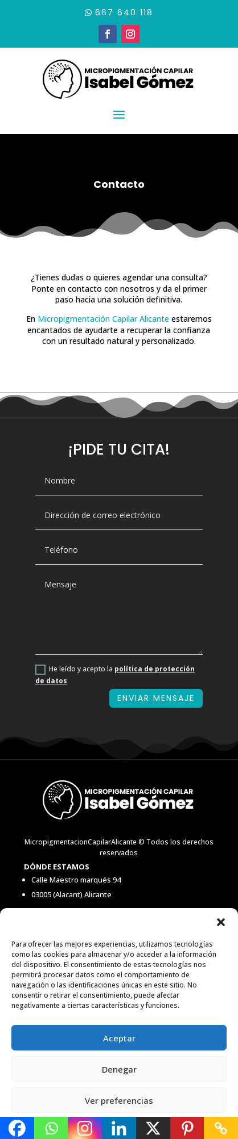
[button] (221, 922)
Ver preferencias (119, 1100)
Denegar (119, 1069)
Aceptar (119, 1038)
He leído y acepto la (115, 674)
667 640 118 (124, 12)
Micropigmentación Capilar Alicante (103, 318)
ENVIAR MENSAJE (156, 698)
